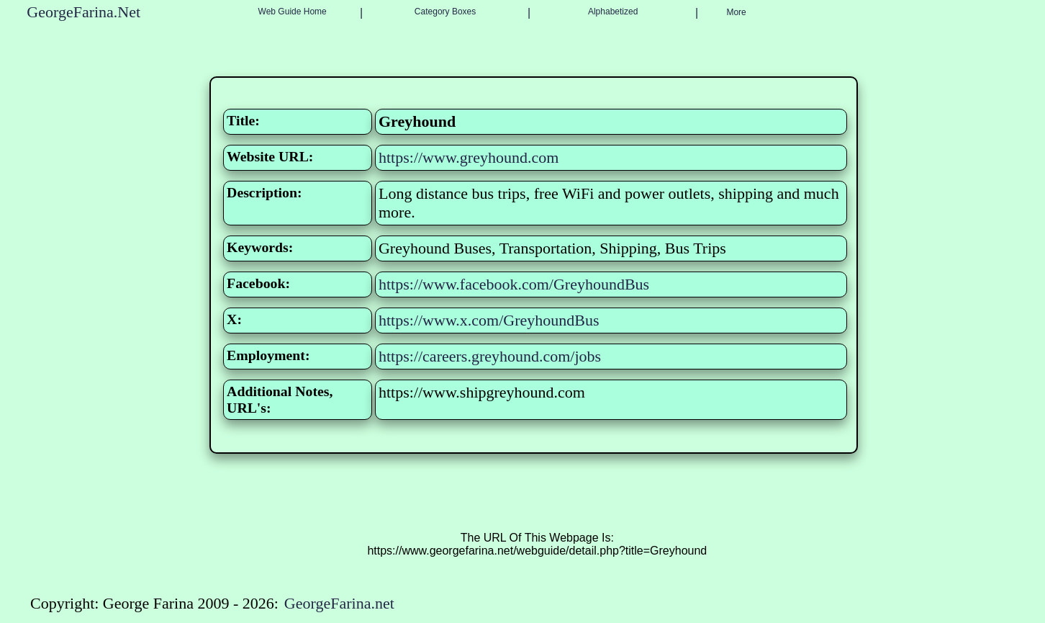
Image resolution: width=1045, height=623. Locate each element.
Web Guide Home (292, 11)
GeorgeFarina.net (339, 603)
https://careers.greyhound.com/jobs (490, 356)
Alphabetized (613, 11)
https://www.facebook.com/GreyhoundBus (514, 284)
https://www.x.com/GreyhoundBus (489, 320)
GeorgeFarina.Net (83, 12)
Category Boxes (445, 11)
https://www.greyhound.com (468, 157)
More (736, 12)
